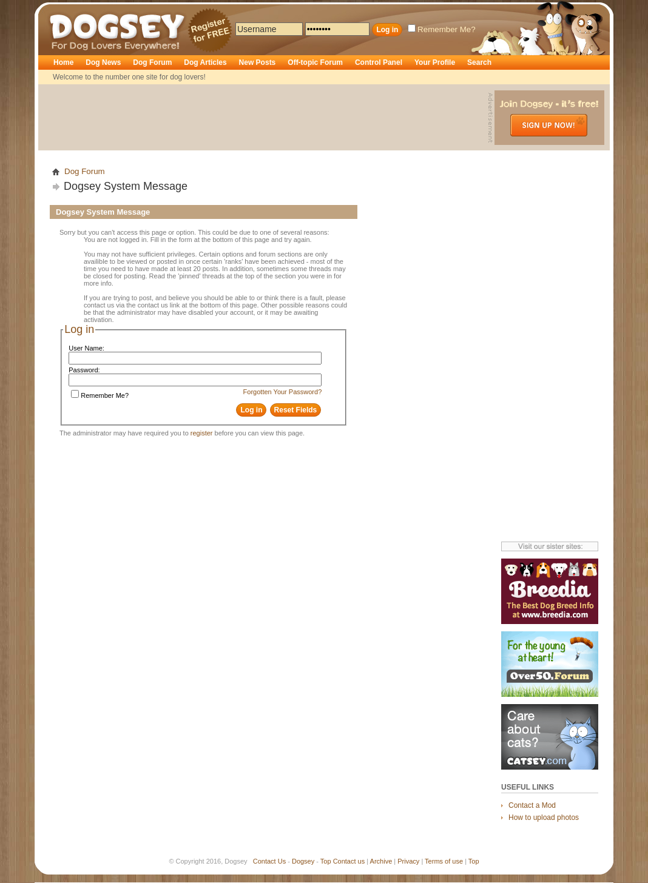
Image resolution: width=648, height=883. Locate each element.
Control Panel (378, 62)
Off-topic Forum (315, 62)
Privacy (408, 861)
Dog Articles (205, 62)
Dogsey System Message (125, 186)
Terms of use (444, 861)
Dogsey (64, 9)
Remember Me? (442, 29)
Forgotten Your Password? (282, 391)
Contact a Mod (532, 805)
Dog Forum (152, 62)
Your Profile (434, 62)
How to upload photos (543, 817)
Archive (381, 861)
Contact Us (269, 861)
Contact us (349, 861)
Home (63, 62)
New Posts (257, 62)
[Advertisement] (264, 117)
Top (325, 861)
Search (479, 62)
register (202, 433)
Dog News (103, 62)
